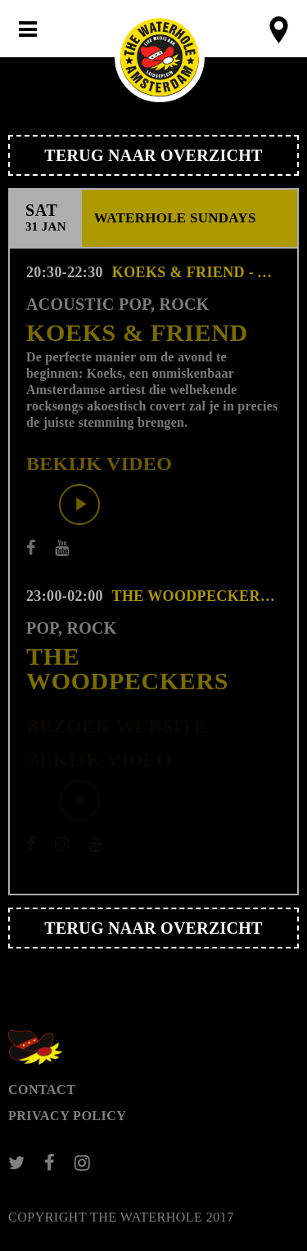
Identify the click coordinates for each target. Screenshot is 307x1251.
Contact (41, 1089)
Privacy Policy (67, 1116)
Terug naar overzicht (153, 155)
